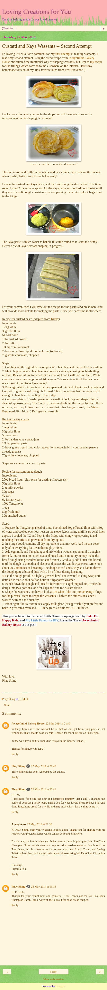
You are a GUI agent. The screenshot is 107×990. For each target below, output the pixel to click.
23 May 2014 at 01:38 (39, 824)
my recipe (96, 62)
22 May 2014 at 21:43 (58, 723)
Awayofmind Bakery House (28, 723)
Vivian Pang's (85, 591)
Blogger (60, 986)
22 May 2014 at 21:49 (43, 766)
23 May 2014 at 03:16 (43, 886)
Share (7, 705)
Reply (15, 754)
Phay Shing (18, 766)
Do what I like (62, 591)
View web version (53, 979)
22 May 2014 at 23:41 (43, 789)
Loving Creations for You (36, 11)
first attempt (62, 54)
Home (53, 972)
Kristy (55, 319)
